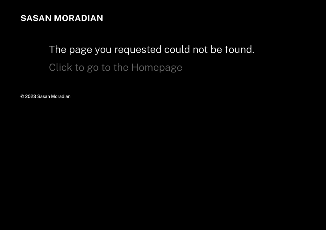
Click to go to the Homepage (115, 67)
